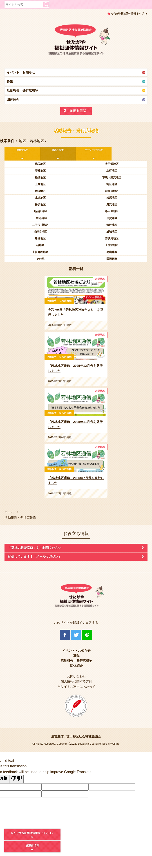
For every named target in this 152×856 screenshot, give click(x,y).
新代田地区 (111, 191)
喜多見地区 (111, 238)
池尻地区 (40, 163)
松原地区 (111, 197)
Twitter (76, 635)
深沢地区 (111, 225)
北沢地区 (40, 197)
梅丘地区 (111, 184)
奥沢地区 (111, 204)
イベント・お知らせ (21, 72)
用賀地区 (111, 218)
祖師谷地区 (40, 231)
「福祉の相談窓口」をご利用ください (34, 548)
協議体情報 (32, 845)
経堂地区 (40, 177)
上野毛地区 (40, 218)
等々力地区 (111, 211)
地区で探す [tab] (58, 150)
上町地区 (111, 170)
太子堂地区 (111, 163)
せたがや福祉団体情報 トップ (127, 13)
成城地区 (111, 231)
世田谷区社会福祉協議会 (83, 736)
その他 (40, 258)
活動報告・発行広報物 (22, 90)
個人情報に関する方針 (76, 681)
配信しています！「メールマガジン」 (34, 556)
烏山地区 (111, 252)
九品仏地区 (40, 211)
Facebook (65, 635)
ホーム (9, 512)
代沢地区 (40, 191)
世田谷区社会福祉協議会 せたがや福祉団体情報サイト (76, 41)
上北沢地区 (111, 245)
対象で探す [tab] (22, 150)
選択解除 (111, 258)
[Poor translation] (16, 779)
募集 (10, 81)
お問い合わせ (76, 676)
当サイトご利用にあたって (76, 686)
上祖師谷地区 (40, 252)
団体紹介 (13, 99)
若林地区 (40, 170)
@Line (87, 635)
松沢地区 (40, 204)
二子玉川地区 (40, 225)
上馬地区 (40, 184)
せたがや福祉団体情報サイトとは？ (32, 833)
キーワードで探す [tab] (94, 150)
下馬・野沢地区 (111, 177)
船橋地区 (40, 238)
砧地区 (40, 245)
